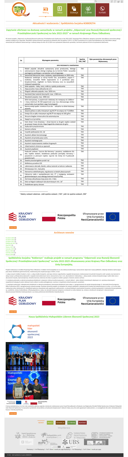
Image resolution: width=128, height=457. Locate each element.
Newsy (46, 12)
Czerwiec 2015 (10, 249)
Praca (59, 12)
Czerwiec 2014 (10, 253)
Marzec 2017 (9, 247)
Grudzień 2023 (10, 240)
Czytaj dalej (13, 228)
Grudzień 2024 (10, 238)
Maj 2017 (8, 245)
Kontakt (102, 12)
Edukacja (74, 12)
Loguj (121, 1)
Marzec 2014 (9, 254)
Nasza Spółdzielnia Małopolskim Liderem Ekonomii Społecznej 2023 (64, 316)
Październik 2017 (10, 243)
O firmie (88, 12)
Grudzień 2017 (10, 241)
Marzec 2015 (9, 251)
